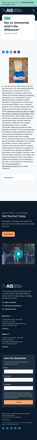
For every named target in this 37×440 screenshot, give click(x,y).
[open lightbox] (18, 254)
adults (30, 296)
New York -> (6, 316)
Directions (5, 328)
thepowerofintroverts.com (11, 166)
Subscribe (18, 402)
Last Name (7, 384)
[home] (12, 10)
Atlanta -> (5, 334)
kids (17, 296)
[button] (33, 10)
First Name (7, 376)
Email (6, 367)
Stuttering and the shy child (16, 111)
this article (14, 164)
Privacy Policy (6, 419)
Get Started (8, 234)
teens (22, 296)
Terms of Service (11, 424)
